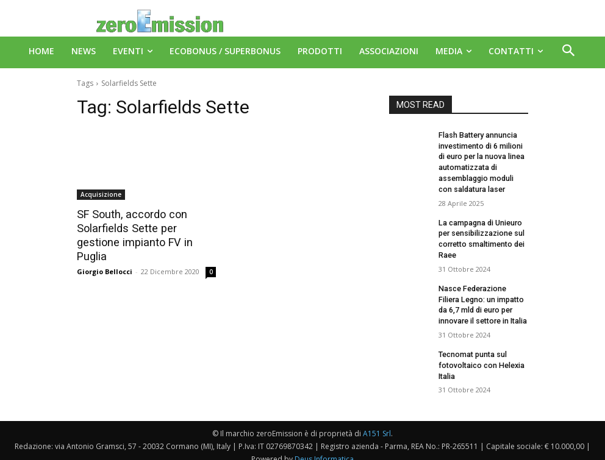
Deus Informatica (324, 449)
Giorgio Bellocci (104, 256)
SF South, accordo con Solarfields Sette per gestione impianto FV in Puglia (145, 227)
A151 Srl (377, 423)
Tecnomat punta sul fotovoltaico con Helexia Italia (480, 355)
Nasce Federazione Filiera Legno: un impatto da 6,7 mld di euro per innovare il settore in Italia (482, 297)
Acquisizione (101, 194)
